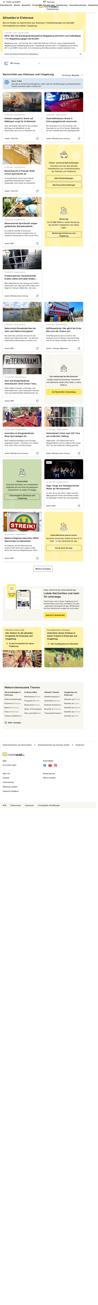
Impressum (29, 805)
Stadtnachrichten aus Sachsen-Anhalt (51, 745)
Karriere (6, 778)
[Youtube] (50, 765)
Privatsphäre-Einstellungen (49, 805)
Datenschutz (15, 805)
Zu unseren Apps (9, 765)
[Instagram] (55, 765)
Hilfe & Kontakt (49, 778)
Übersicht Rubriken (11, 791)
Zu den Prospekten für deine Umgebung (19, 644)
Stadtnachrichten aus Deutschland (17, 745)
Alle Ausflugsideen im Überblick (62, 643)
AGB (4, 805)
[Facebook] (45, 765)
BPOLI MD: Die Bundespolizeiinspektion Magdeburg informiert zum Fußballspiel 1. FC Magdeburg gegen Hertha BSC (42, 37)
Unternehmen (8, 782)
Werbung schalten (10, 787)
